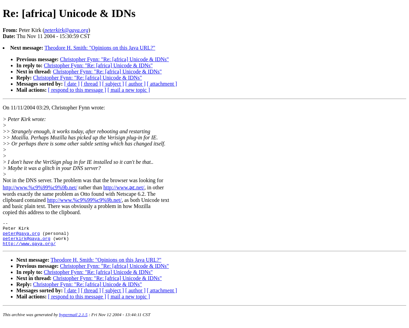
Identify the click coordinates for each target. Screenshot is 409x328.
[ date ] (71, 84)
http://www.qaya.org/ (29, 248)
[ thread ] (91, 84)
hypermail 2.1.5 (73, 319)
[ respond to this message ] (77, 90)
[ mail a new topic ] (128, 90)
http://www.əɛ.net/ (123, 187)
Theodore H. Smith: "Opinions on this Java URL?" (100, 48)
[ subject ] (113, 84)
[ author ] (135, 84)
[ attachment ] (162, 84)
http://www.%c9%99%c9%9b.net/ (40, 187)
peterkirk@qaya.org (26, 242)
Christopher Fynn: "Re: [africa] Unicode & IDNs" (114, 59)
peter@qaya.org (21, 236)
